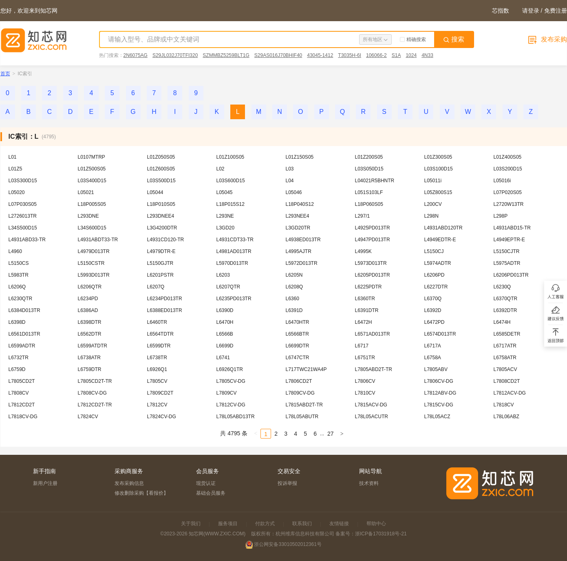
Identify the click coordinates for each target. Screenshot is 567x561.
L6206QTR (90, 287)
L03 (290, 169)
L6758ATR (505, 357)
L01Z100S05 (230, 157)
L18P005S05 (92, 204)
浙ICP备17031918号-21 (381, 534)
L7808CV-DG (92, 393)
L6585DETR (507, 334)
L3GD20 (225, 228)
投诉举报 (287, 483)
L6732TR (19, 357)
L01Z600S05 (161, 169)
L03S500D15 (161, 180)
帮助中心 (376, 523)
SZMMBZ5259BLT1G (226, 55)
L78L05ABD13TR (235, 416)
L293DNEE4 (160, 216)
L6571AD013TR (372, 334)
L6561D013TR (24, 334)
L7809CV (226, 393)
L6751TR (365, 357)
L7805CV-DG (230, 381)
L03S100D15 (438, 169)
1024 (411, 55)
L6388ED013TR (164, 310)
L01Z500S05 (92, 169)
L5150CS (19, 263)
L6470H (225, 322)
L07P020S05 (508, 192)
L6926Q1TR (229, 369)
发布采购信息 (129, 483)
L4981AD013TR (234, 251)
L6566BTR (297, 334)
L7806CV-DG (438, 381)
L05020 (17, 192)
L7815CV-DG (438, 405)
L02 (220, 169)
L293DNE (88, 216)
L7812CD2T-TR (95, 405)
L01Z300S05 (438, 157)
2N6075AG (136, 55)
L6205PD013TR (372, 275)
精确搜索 (413, 39)
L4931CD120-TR (165, 239)
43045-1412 (320, 55)
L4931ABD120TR (443, 228)
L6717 (361, 346)
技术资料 (369, 483)
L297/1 (362, 216)
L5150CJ (434, 251)
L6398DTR (89, 322)
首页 (5, 73)
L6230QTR (21, 298)
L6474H (502, 322)
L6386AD (88, 310)
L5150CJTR (507, 251)
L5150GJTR (160, 263)
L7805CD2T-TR (95, 381)
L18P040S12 (300, 204)
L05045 (224, 192)
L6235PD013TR (234, 298)
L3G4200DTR (162, 228)
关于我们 (191, 523)
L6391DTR (367, 310)
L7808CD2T (507, 381)
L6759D (17, 369)
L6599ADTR (22, 346)
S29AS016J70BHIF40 (278, 55)
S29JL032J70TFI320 (175, 55)
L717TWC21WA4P (306, 369)
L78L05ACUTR (371, 416)
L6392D (432, 310)
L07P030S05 (23, 204)
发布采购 (546, 39)
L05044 (155, 192)
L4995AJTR (298, 251)
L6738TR (157, 357)
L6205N (294, 275)
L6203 (223, 275)
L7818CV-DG (23, 416)
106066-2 (376, 55)
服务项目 (228, 523)
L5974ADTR (437, 263)
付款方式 (265, 523)
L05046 (294, 192)
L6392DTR (505, 310)
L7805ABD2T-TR (373, 369)
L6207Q (156, 287)
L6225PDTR (368, 287)
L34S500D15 (23, 228)
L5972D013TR (302, 263)
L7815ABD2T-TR (304, 405)
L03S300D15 (23, 180)
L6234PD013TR (164, 298)
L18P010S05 (161, 204)
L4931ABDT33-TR (98, 239)
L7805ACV (505, 369)
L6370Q (433, 298)
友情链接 (339, 523)
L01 (13, 157)
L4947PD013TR (372, 239)
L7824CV (88, 416)
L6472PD (434, 322)
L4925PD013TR (372, 228)
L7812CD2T (22, 405)
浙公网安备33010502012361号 (287, 544)
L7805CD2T (22, 381)
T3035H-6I (349, 55)
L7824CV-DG (161, 416)
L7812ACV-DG (510, 393)
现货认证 (206, 483)
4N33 (427, 55)
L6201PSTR (160, 275)
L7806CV (365, 381)
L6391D (294, 310)
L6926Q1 (157, 369)
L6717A (432, 346)
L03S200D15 (508, 169)
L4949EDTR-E (440, 239)
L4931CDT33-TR (235, 239)
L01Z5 (15, 169)
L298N (431, 216)
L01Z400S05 (508, 157)
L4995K (363, 251)
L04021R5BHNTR (375, 180)
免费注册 (555, 10)
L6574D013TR (440, 334)
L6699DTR (297, 346)
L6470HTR (297, 322)
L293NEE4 (297, 216)
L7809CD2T (160, 393)
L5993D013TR (94, 275)
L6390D (225, 310)
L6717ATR (505, 346)
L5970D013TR (232, 263)
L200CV (433, 204)
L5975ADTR (507, 263)
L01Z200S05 (369, 157)
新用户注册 (45, 483)
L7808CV (19, 393)
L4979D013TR (94, 251)
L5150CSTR (91, 263)
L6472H (363, 322)
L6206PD (434, 275)
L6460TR (157, 322)
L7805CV (157, 381)
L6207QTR (228, 287)
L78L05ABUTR (302, 416)
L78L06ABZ (506, 416)
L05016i (502, 180)
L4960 (15, 251)
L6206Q (17, 287)
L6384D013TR (24, 310)
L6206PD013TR (511, 275)
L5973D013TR (371, 263)
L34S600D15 (92, 228)
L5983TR (19, 275)
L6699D (225, 346)
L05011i (433, 180)
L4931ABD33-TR (27, 239)
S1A (396, 55)
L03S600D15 (230, 180)
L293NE (225, 216)
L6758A (432, 357)
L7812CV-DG (230, 405)
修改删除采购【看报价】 (141, 493)
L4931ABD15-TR (512, 228)
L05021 (86, 192)
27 (330, 433)
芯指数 (500, 10)
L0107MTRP (91, 157)
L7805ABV (436, 369)
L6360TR (365, 298)
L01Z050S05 (161, 157)
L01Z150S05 (300, 157)
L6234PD (88, 298)
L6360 (292, 298)
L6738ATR (89, 357)
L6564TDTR (160, 334)
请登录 (530, 10)
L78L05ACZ (437, 416)
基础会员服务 (210, 493)
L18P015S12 (230, 204)
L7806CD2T (299, 381)
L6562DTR (89, 334)
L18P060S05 (369, 204)
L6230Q (502, 287)
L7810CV (365, 393)
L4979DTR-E (161, 251)
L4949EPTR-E (509, 239)
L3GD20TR (298, 228)
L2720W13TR (509, 204)
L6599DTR (159, 346)
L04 (290, 180)
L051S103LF (369, 192)
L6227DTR (436, 287)
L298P (501, 216)
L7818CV (504, 405)
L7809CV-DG (300, 393)
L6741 (223, 357)
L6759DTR (89, 369)
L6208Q (294, 287)
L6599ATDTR (92, 346)
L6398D (17, 322)
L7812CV (157, 405)
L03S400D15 (92, 180)
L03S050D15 (369, 169)
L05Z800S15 (438, 192)
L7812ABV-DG (440, 393)
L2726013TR (23, 216)
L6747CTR (297, 357)
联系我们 (302, 523)
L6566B (224, 334)
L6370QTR (506, 298)
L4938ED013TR (303, 239)
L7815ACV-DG (371, 405)
